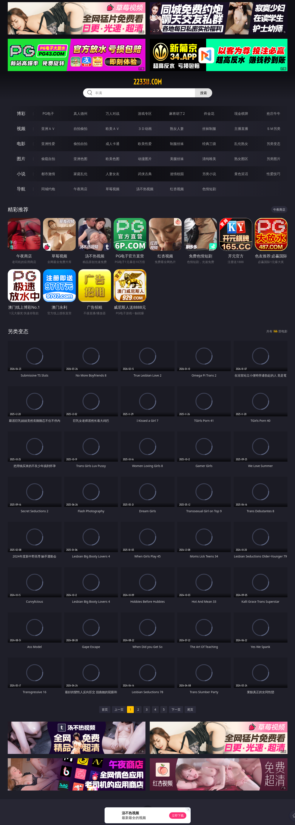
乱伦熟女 (241, 143)
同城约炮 (48, 189)
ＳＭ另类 (273, 128)
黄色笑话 (241, 173)
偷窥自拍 (48, 158)
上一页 (119, 709)
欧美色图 (112, 158)
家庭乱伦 (80, 173)
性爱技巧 (273, 173)
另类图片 (273, 158)
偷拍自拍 (80, 143)
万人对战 (112, 113)
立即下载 (178, 815)
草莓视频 (112, 189)
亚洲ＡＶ (48, 128)
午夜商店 (80, 189)
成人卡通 (112, 143)
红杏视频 (177, 189)
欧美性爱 (145, 143)
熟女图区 (241, 158)
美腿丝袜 (177, 158)
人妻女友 (112, 173)
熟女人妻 (177, 128)
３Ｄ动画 (145, 128)
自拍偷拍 (80, 128)
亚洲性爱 (48, 143)
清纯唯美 (209, 158)
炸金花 (209, 113)
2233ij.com (147, 82)
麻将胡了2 (177, 113)
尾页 (190, 709)
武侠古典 (145, 173)
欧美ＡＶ (112, 128)
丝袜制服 (209, 128)
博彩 (21, 113)
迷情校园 (177, 173)
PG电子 (48, 113)
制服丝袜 (177, 143)
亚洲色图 (80, 158)
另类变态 (273, 143)
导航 (21, 189)
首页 (105, 709)
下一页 (176, 709)
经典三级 (209, 143)
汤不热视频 (144, 189)
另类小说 (209, 173)
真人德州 (80, 113)
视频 (21, 128)
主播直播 (241, 128)
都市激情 (48, 173)
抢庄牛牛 (273, 113)
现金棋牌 (241, 113)
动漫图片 (145, 158)
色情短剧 (209, 189)
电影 (21, 143)
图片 (21, 159)
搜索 (203, 92)
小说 (21, 174)
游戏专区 (145, 113)
